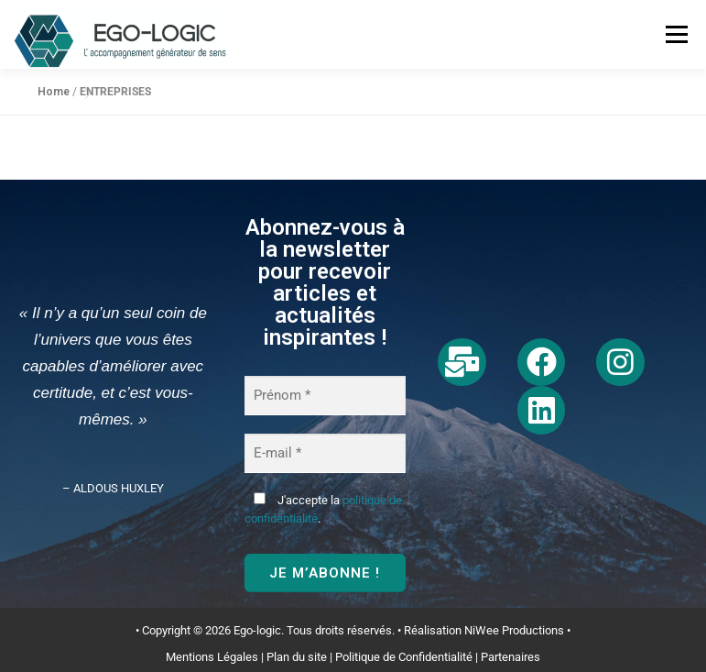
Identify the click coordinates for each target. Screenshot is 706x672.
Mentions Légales (212, 657)
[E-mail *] (325, 453)
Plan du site (296, 657)
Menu (675, 34)
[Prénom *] (325, 395)
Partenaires (510, 657)
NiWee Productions (514, 630)
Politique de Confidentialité (403, 657)
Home (54, 91)
